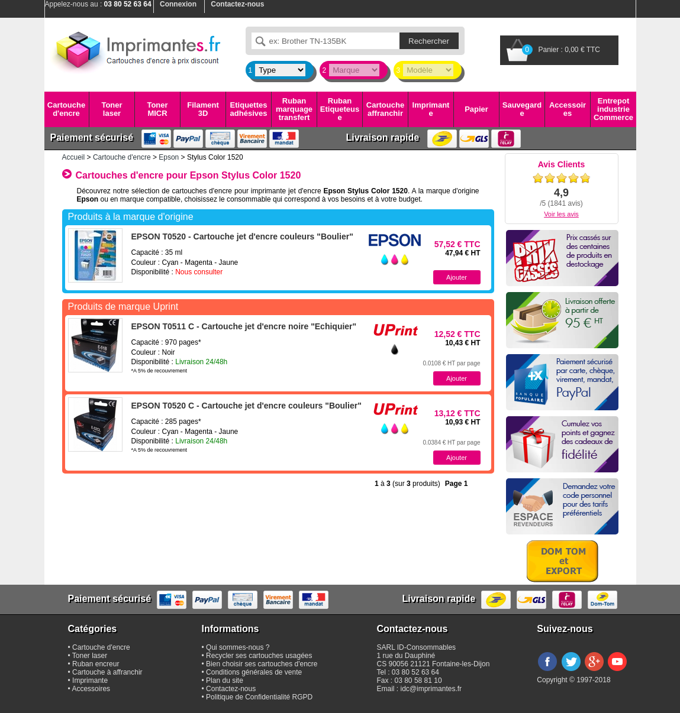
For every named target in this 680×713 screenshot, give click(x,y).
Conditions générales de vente (254, 672)
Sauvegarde (522, 109)
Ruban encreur (95, 664)
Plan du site (224, 680)
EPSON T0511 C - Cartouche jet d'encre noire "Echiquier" (244, 326)
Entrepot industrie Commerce (613, 109)
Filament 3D (202, 109)
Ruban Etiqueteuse (339, 109)
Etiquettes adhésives (249, 109)
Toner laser (111, 109)
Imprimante (431, 109)
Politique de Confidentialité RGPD (259, 697)
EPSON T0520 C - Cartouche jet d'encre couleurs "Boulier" (246, 405)
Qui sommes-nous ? (237, 647)
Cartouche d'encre (66, 109)
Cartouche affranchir (385, 109)
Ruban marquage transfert (294, 109)
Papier (476, 109)
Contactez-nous (231, 689)
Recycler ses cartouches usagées (259, 656)
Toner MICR (157, 109)
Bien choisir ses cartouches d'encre (261, 664)
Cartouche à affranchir (107, 672)
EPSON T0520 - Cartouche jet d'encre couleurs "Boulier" (242, 236)
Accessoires (567, 109)
